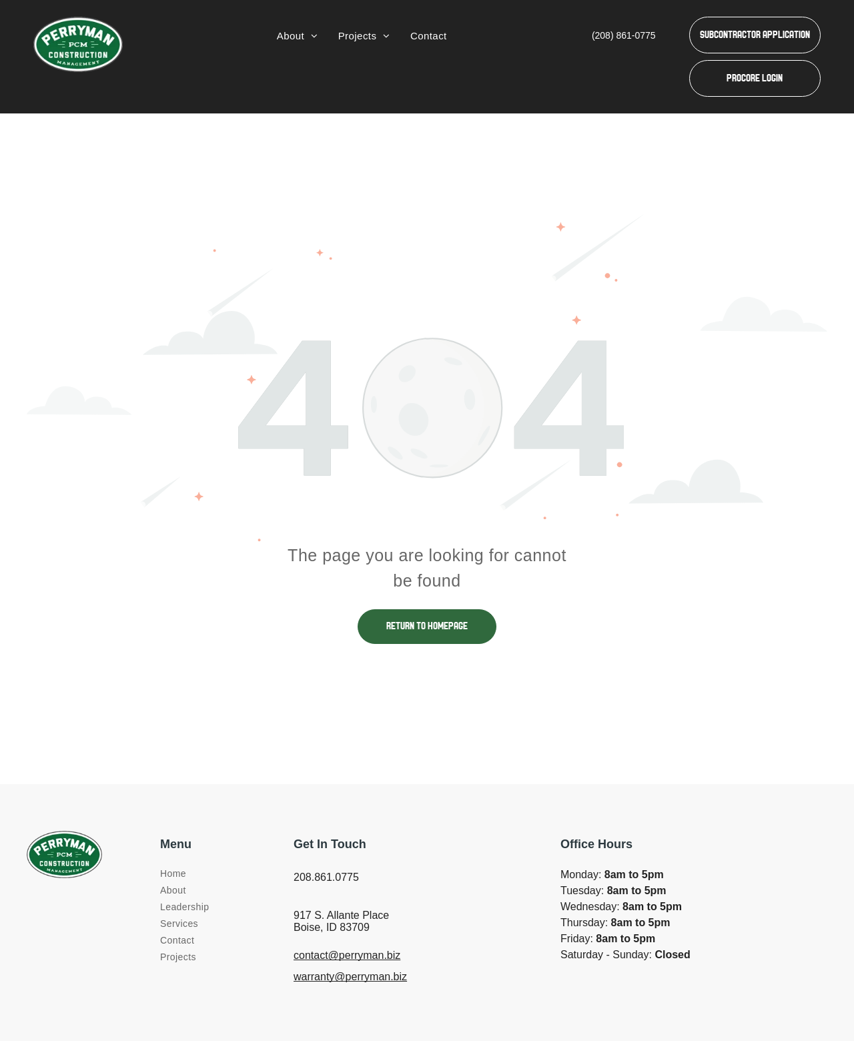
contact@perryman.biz (347, 955)
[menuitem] (297, 36)
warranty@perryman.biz (350, 976)
